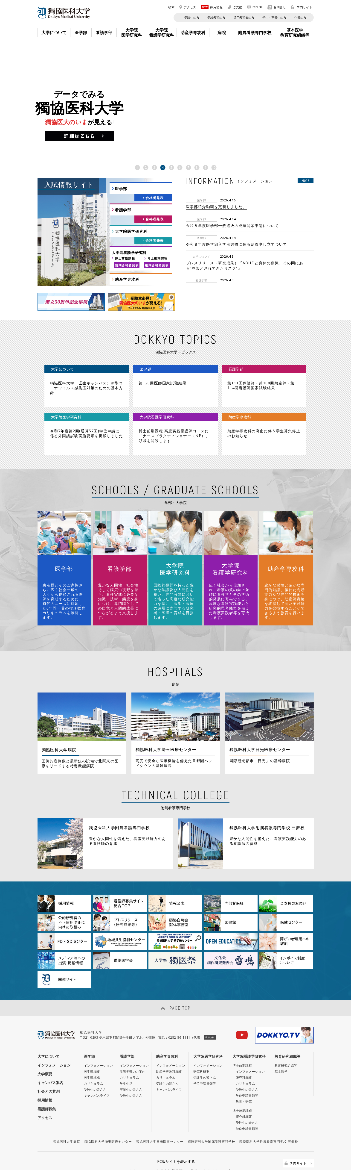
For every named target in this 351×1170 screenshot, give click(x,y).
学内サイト (301, 7)
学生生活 (126, 1066)
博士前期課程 (125, 258)
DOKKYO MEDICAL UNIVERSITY (64, 13)
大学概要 (45, 1056)
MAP (209, 1020)
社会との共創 (49, 1074)
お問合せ (276, 7)
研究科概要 (201, 1054)
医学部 (121, 188)
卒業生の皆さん (131, 1072)
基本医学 (281, 1054)
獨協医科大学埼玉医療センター (108, 1124)
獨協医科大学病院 (66, 1124)
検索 (168, 7)
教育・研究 (244, 1084)
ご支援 (234, 7)
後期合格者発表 (156, 265)
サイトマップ (219, 1154)
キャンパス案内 (50, 1065)
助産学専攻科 (127, 279)
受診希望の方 (216, 17)
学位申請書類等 (204, 1066)
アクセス (187, 7)
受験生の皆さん (95, 1072)
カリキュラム (93, 1066)
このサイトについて (138, 1154)
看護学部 (123, 209)
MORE (305, 181)
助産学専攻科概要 (169, 1054)
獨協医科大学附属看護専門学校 (211, 1124)
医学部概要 (92, 1054)
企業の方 (300, 17)
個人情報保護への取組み (181, 1154)
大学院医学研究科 (131, 231)
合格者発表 (154, 197)
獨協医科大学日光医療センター (159, 1124)
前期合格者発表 (127, 265)
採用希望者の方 (243, 17)
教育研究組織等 (287, 1039)
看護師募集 (47, 1092)
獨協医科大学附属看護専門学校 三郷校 (268, 1124)
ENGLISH (255, 7)
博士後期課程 (157, 258)
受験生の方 (191, 17)
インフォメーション (54, 1048)
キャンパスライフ (97, 1078)
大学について (49, 1039)
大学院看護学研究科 (249, 1039)
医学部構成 (92, 1060)
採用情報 (212, 7)
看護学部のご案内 (132, 1054)
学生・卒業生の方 (274, 17)
